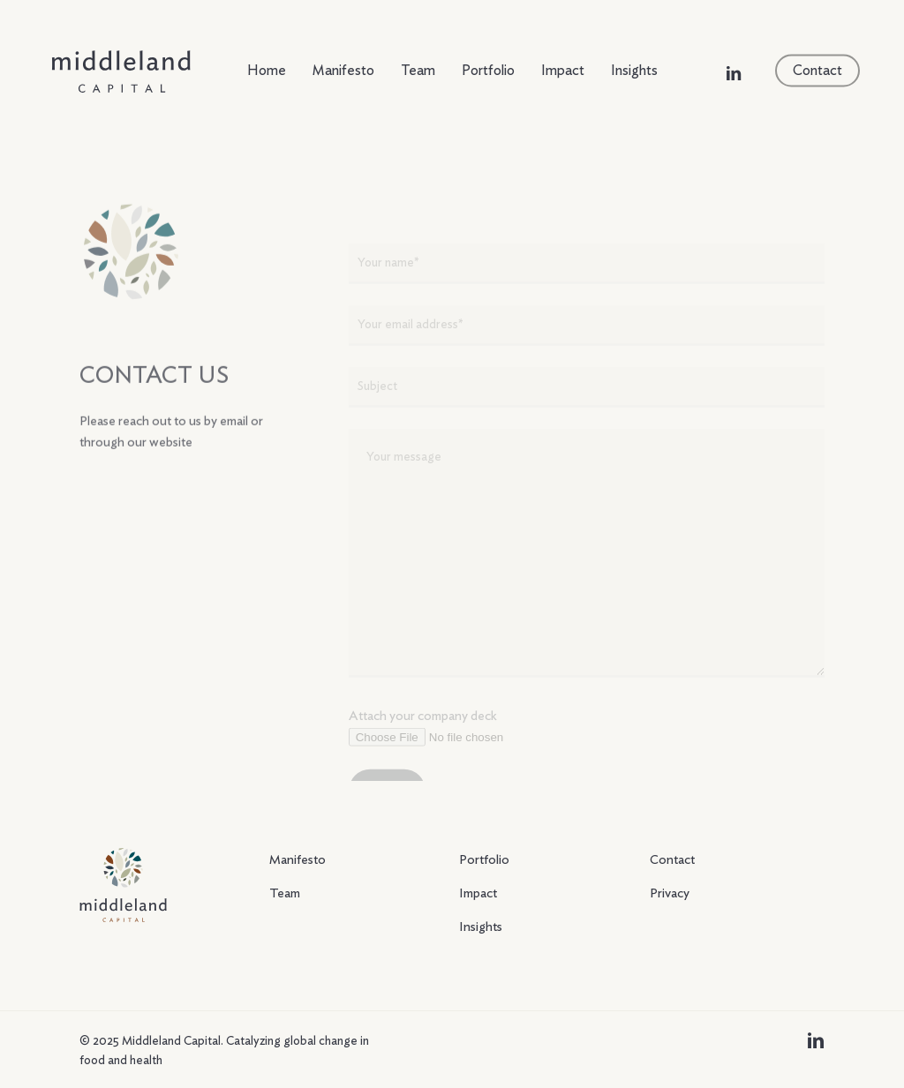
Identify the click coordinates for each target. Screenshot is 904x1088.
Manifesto (297, 860)
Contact (672, 860)
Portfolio (484, 860)
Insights (480, 927)
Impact (478, 893)
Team (284, 893)
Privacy (669, 893)
